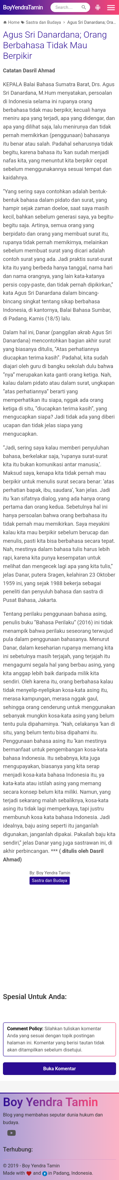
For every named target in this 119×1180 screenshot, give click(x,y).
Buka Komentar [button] (59, 1068)
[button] (110, 7)
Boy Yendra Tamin (53, 873)
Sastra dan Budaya (49, 880)
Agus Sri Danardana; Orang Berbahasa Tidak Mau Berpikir (55, 45)
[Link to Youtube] (11, 1134)
